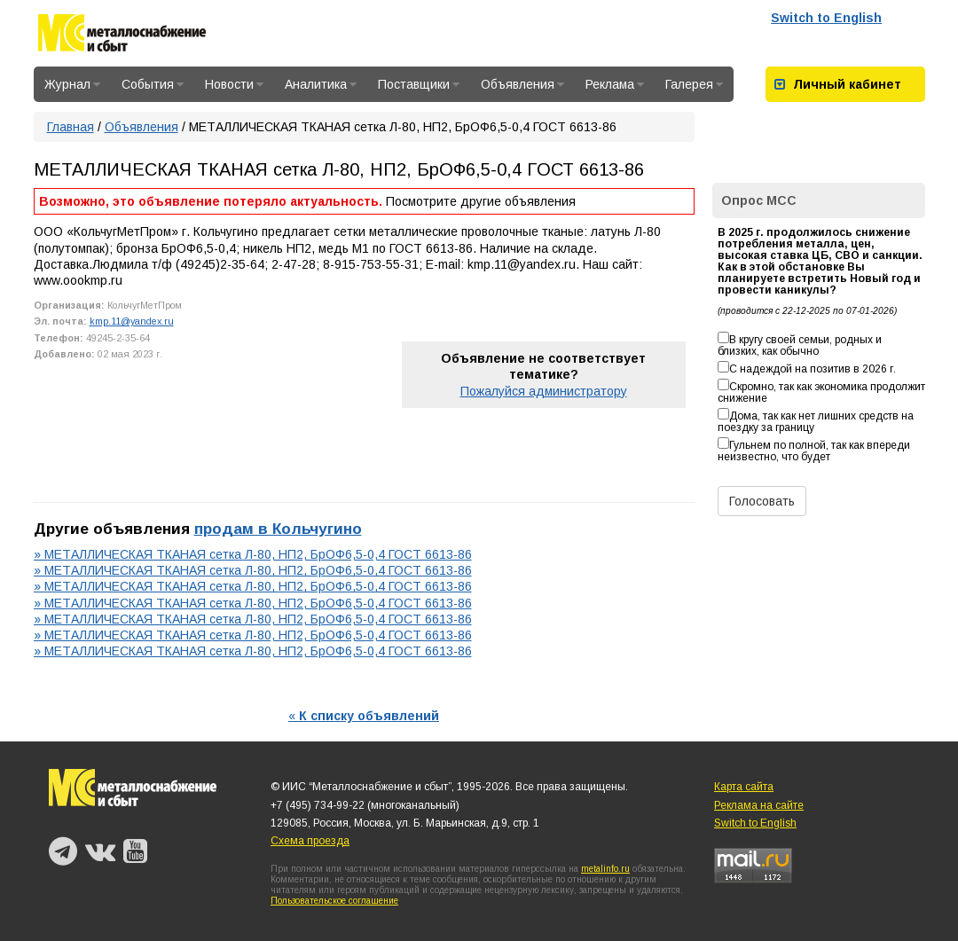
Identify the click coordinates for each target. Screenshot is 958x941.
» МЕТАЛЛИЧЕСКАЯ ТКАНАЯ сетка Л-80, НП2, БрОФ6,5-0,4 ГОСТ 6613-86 (253, 554)
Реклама (614, 84)
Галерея (694, 84)
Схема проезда (310, 841)
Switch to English (826, 18)
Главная (70, 127)
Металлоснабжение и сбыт (122, 36)
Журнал (72, 84)
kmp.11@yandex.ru (132, 321)
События (153, 84)
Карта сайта (743, 786)
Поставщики (418, 84)
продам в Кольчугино (278, 528)
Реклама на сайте (759, 805)
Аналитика (321, 84)
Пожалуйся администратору (543, 391)
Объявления (522, 84)
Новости (234, 84)
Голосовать (762, 501)
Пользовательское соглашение (334, 901)
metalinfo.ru (605, 869)
